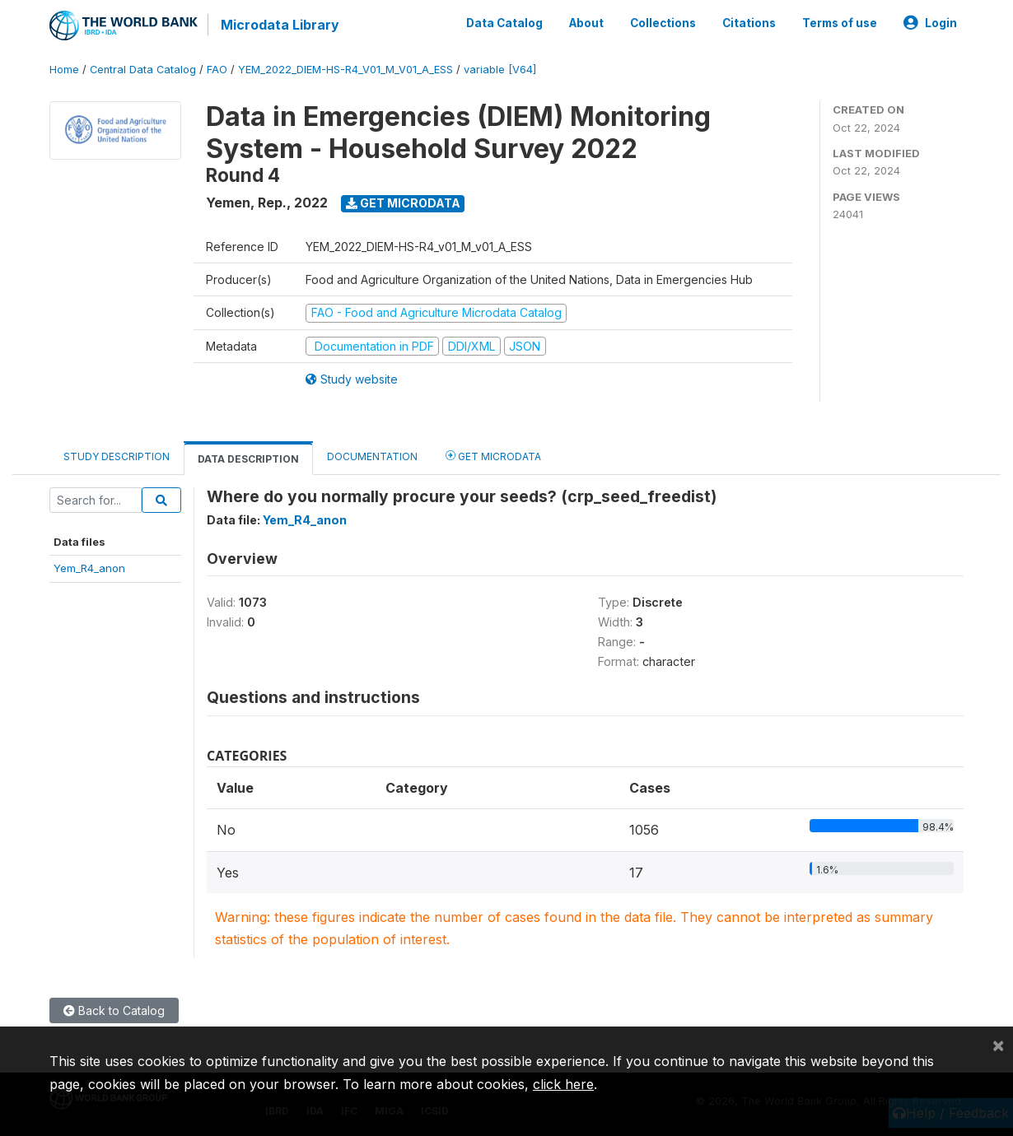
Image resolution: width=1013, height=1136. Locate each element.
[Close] (998, 1045)
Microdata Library (280, 24)
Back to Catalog (114, 1010)
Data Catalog (504, 23)
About (586, 23)
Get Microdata (403, 203)
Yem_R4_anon (89, 568)
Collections (663, 23)
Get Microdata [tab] (493, 456)
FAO (217, 69)
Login (930, 23)
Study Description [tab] (116, 456)
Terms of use (839, 23)
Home (64, 69)
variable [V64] (500, 69)
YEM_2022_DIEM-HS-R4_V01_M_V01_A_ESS (345, 69)
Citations (749, 23)
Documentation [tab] (372, 456)
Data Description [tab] (248, 459)
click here (563, 1084)
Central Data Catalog (143, 69)
